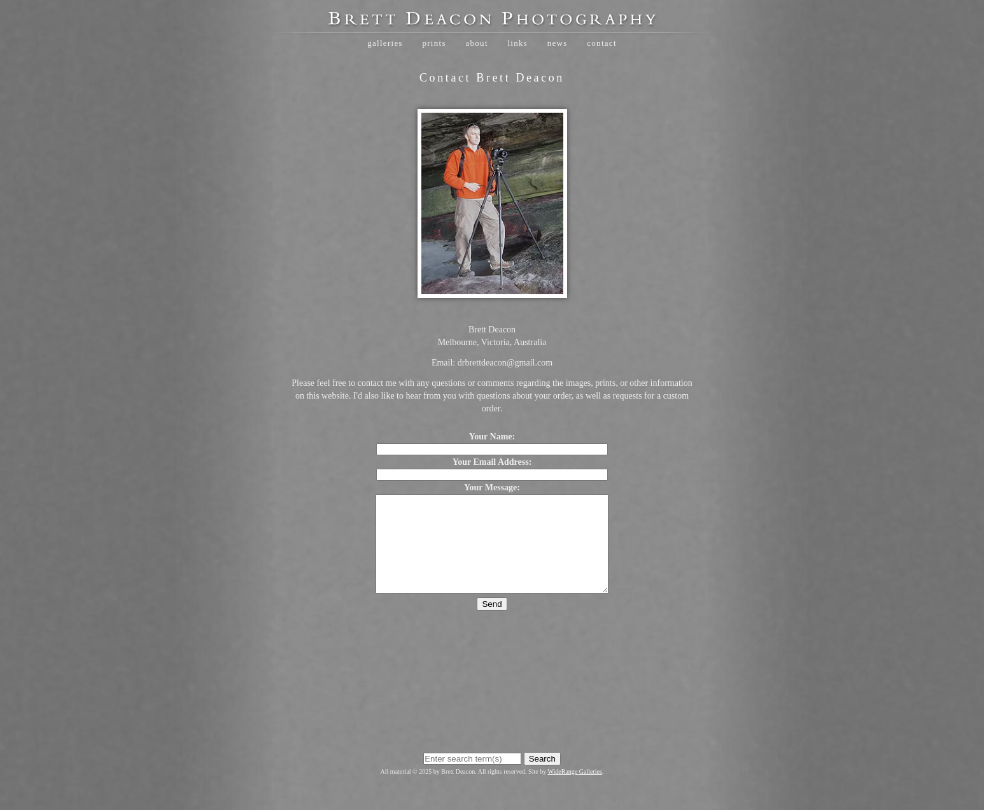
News (557, 43)
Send (492, 623)
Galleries (385, 43)
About (476, 43)
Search (542, 778)
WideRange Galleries (575, 790)
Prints (434, 43)
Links (517, 43)
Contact (602, 43)
